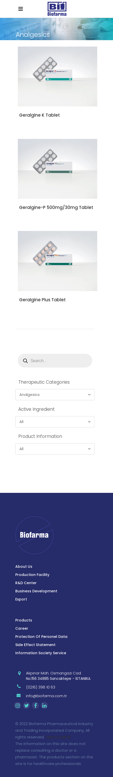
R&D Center (26, 582)
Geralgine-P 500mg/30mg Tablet (56, 207)
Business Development (36, 591)
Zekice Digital (58, 737)
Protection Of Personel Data (41, 636)
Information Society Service (40, 653)
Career (21, 628)
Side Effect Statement (35, 644)
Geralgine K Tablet (39, 115)
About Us (23, 566)
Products (23, 620)
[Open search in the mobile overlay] (55, 360)
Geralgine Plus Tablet (42, 300)
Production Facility (32, 574)
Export (21, 599)
